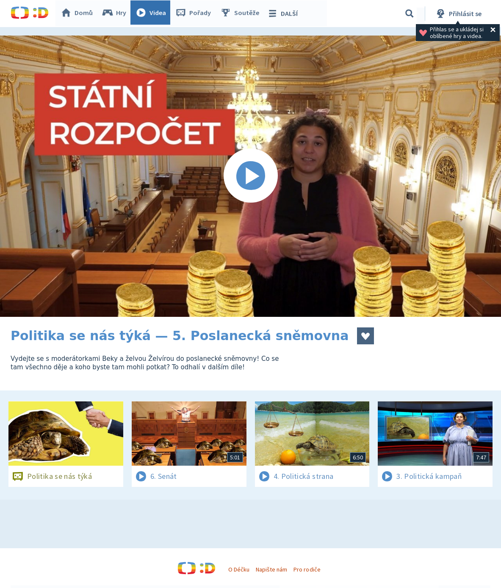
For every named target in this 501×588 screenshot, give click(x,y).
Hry (116, 13)
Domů (78, 13)
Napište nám (271, 569)
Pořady (195, 13)
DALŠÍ (284, 13)
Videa (153, 13)
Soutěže (242, 13)
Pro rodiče (306, 569)
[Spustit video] (250, 176)
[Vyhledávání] (409, 13)
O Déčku (238, 569)
